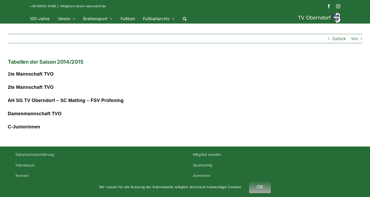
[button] (185, 18)
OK (260, 186)
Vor (354, 38)
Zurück (339, 38)
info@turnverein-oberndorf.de (83, 6)
